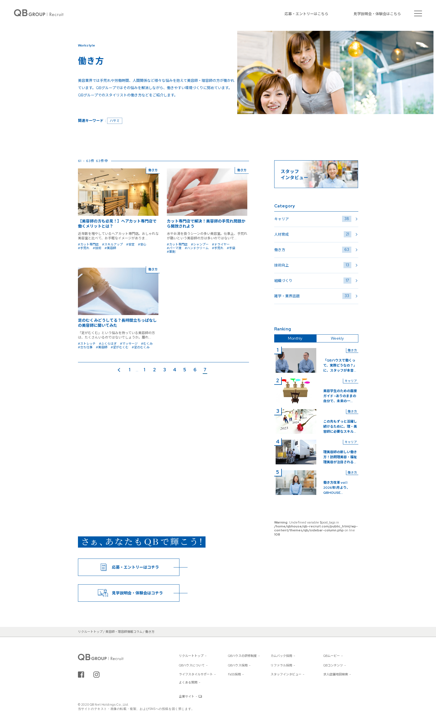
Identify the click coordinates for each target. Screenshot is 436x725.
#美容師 (110, 248)
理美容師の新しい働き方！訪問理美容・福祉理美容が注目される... (340, 457)
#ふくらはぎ (108, 344)
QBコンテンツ (333, 665)
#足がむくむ (119, 347)
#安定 (130, 244)
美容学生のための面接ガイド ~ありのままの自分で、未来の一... (340, 396)
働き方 (312, 250)
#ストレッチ (87, 344)
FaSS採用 (234, 674)
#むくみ (147, 344)
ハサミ (115, 121)
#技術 (97, 248)
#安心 (142, 244)
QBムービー (331, 656)
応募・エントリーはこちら (306, 13)
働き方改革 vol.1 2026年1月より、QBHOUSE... (337, 487)
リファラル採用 (281, 665)
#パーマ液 (174, 248)
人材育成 (312, 234)
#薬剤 (171, 252)
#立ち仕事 (85, 347)
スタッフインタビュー (286, 674)
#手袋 (231, 248)
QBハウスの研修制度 (242, 656)
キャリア (312, 219)
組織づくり (312, 280)
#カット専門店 (88, 244)
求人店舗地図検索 (335, 674)
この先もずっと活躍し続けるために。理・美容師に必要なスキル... (340, 426)
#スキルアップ (112, 244)
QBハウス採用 (238, 665)
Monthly (295, 338)
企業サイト (186, 696)
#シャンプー (200, 244)
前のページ (120, 370)
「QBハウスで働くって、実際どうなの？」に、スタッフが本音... (340, 365)
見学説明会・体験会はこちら (377, 13)
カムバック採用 (281, 656)
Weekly (337, 338)
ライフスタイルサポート (196, 674)
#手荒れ (83, 248)
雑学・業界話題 (312, 296)
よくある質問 (188, 682)
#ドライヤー (221, 244)
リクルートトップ (191, 656)
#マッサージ (129, 344)
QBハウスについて (192, 665)
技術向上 (312, 265)
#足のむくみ (140, 347)
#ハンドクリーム (197, 248)
